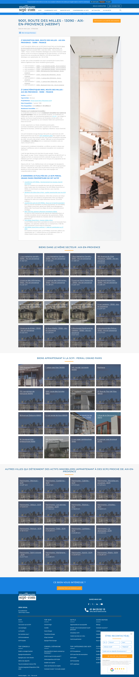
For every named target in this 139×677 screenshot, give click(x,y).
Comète (46, 628)
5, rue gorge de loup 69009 (56, 415)
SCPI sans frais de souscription (79, 654)
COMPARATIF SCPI (50, 10)
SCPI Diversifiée (74, 661)
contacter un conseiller (69, 588)
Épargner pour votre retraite (26, 657)
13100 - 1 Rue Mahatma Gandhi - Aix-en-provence (51, 69)
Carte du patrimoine (75, 639)
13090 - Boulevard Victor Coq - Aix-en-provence (50, 85)
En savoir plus (95, 2)
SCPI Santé (73, 657)
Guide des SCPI (100, 651)
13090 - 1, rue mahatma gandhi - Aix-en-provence (51, 66)
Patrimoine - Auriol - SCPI (82, 553)
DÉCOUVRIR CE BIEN (30, 272)
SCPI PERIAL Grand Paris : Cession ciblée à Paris (39, 220)
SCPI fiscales (22, 640)
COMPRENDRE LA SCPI (81, 10)
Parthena (101, 367)
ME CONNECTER (114, 6)
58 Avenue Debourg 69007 (30, 415)
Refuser (102, 1)
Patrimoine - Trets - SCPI (56, 529)
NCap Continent (48, 637)
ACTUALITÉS (96, 10)
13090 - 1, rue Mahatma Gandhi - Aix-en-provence (51, 67)
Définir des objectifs (23, 661)
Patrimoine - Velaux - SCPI (30, 505)
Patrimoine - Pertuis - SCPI (30, 529)
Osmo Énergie (48, 631)
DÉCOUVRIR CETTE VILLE (31, 496)
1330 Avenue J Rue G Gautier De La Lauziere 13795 (29, 370)
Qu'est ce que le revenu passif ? (52, 656)
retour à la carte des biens (106, 21)
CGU (29, 675)
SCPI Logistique (74, 664)
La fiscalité (21, 631)
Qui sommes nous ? (23, 634)
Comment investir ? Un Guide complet (54, 669)
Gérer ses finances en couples (52, 666)
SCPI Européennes (75, 651)
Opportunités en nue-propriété (78, 624)
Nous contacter (100, 640)
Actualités (99, 637)
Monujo (98, 624)
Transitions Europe (49, 634)
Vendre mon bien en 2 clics (77, 636)
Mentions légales (22, 675)
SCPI (39, 10)
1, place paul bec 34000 (55, 367)
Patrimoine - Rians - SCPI (107, 553)
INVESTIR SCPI (65, 10)
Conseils (98, 634)
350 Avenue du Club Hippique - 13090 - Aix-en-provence (108, 259)
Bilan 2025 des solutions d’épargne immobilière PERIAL (41, 211)
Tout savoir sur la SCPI (24, 624)
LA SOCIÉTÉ (107, 10)
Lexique (98, 631)
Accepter (108, 1)
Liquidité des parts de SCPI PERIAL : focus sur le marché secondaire (45, 203)
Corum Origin (48, 624)
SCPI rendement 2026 (46, 135)
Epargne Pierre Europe (50, 640)
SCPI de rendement (23, 637)
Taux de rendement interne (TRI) (27, 664)
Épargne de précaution (24, 654)
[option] (95, 138)
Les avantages (22, 628)
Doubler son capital (49, 662)
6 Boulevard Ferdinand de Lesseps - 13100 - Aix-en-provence (82, 330)
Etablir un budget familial (25, 651)
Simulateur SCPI (74, 633)
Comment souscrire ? (102, 628)
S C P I (54, 116)
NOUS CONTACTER (99, 6)
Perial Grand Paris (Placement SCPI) (41, 100)
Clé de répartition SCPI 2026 (52, 659)
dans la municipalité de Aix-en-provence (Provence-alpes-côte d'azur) (43, 47)
